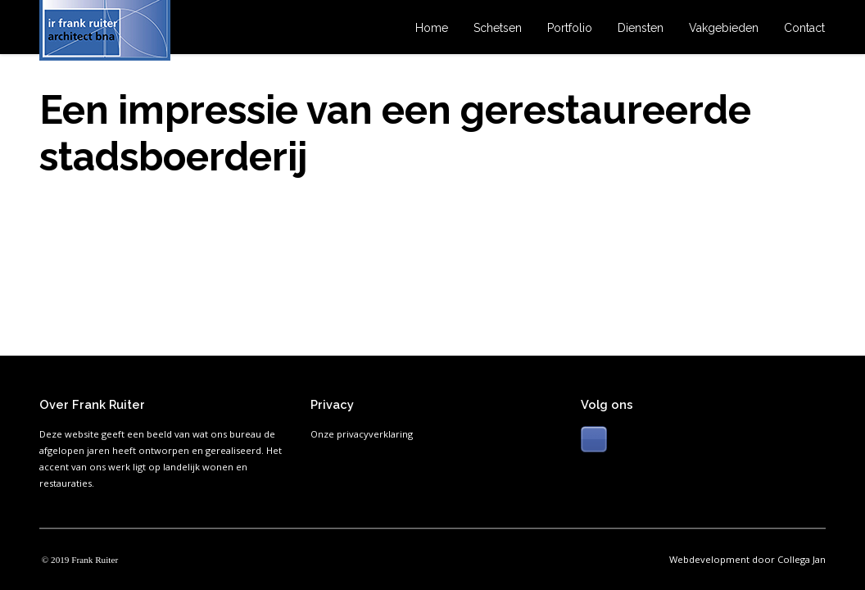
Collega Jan (801, 559)
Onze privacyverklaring (361, 434)
